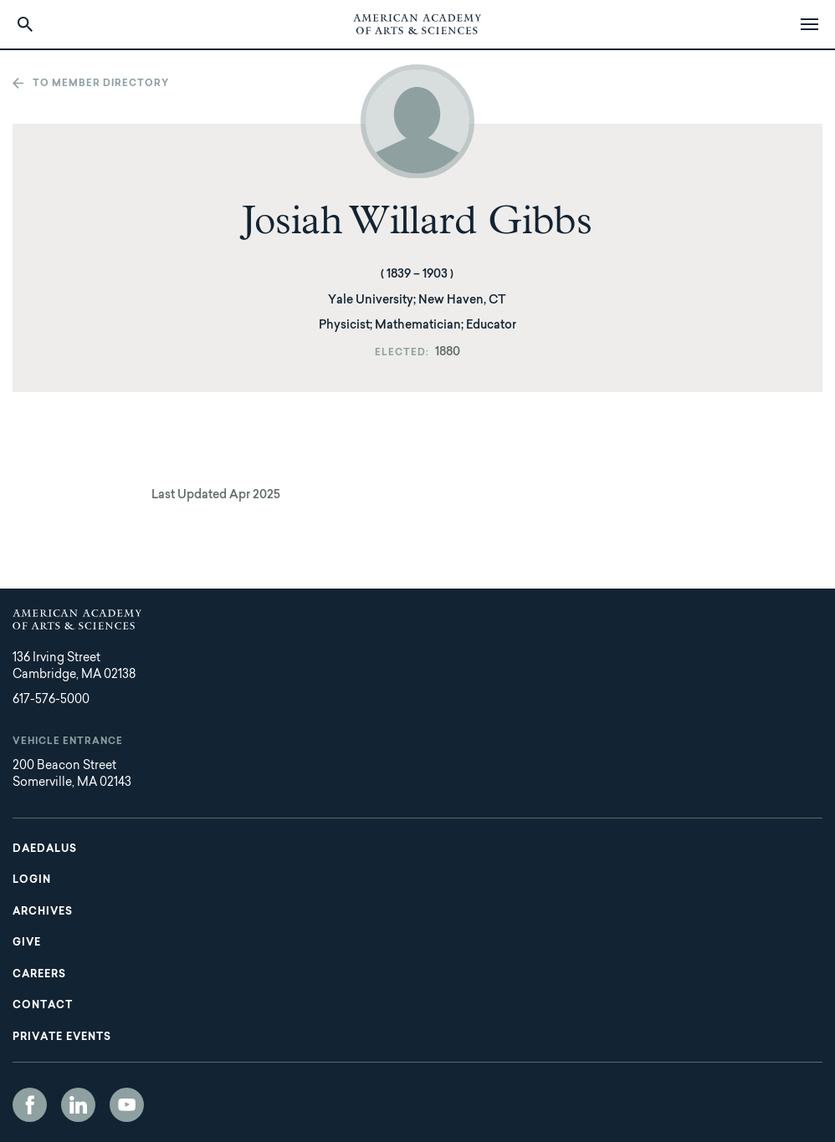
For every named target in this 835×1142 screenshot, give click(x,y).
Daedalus (45, 849)
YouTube (127, 1105)
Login (32, 880)
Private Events (62, 1037)
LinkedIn (78, 1105)
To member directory (101, 84)
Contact (43, 1006)
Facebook (30, 1105)
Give (27, 943)
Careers (39, 975)
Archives (43, 912)
